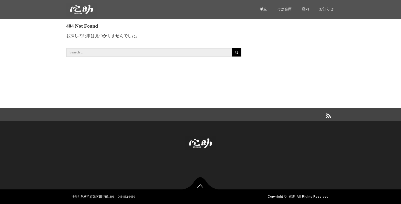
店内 (305, 9)
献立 (263, 9)
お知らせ (326, 9)
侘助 (292, 196)
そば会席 (284, 9)
